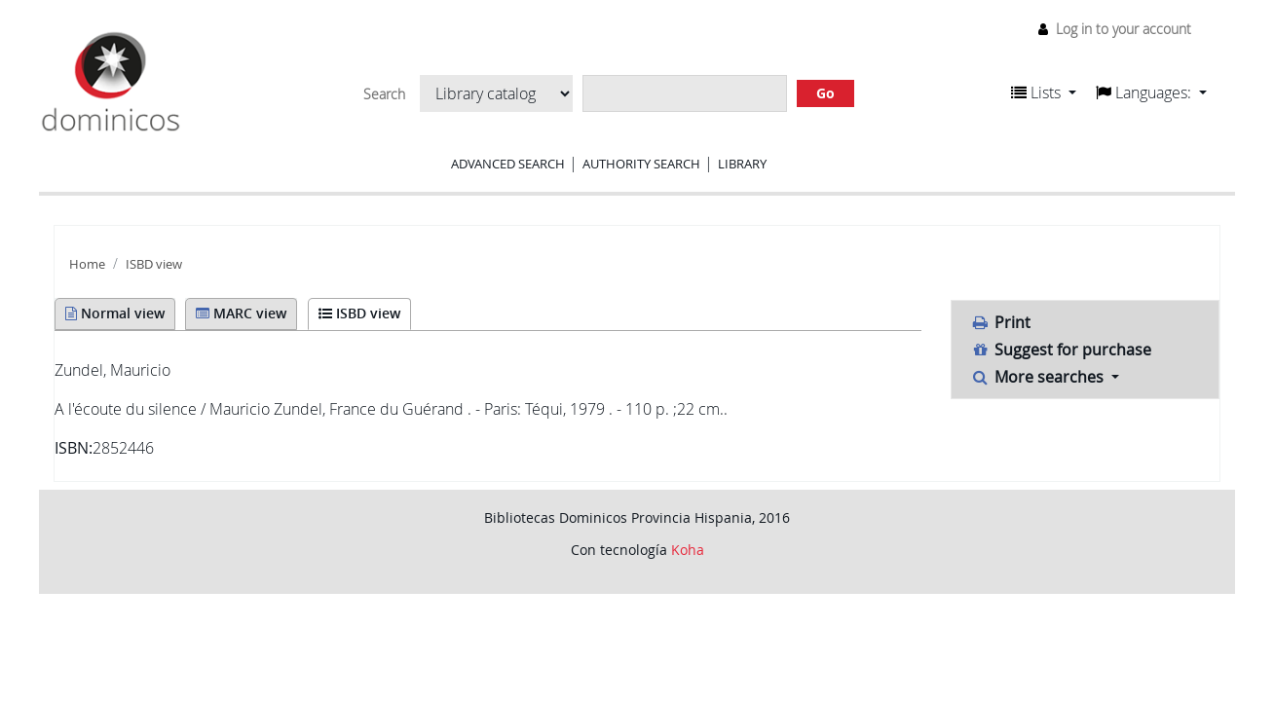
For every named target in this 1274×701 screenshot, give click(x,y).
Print (1001, 322)
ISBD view (154, 264)
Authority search (641, 163)
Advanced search (508, 163)
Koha (687, 549)
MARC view (241, 313)
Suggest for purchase (1061, 349)
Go (825, 93)
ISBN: (74, 448)
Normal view (115, 313)
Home (87, 264)
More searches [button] (1039, 376)
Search (384, 94)
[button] (1043, 92)
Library (742, 163)
